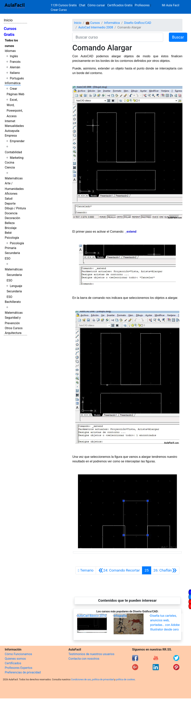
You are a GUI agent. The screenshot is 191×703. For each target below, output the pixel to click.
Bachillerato (13, 302)
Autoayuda (12, 131)
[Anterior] (119, 570)
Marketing (16, 158)
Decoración (12, 218)
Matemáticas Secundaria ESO (14, 275)
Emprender (17, 141)
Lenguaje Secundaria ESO (14, 291)
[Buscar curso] (117, 37)
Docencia (11, 213)
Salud (8, 198)
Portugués (17, 78)
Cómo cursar (96, 5)
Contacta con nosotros (83, 658)
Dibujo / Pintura (15, 208)
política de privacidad (103, 679)
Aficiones (11, 193)
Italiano (15, 73)
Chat (82, 5)
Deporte (10, 203)
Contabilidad (13, 152)
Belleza (9, 223)
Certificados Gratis (119, 5)
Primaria (10, 248)
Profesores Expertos (18, 668)
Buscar (178, 37)
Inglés (14, 56)
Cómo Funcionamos (18, 654)
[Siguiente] (165, 570)
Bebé (8, 233)
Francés (15, 62)
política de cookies (125, 679)
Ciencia (10, 167)
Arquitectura (13, 333)
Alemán (15, 67)
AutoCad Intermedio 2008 (95, 27)
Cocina (9, 162)
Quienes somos (15, 658)
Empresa (11, 135)
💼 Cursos (93, 23)
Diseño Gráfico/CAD (137, 23)
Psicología (12, 237)
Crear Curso (59, 10)
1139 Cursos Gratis (64, 5)
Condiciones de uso (81, 679)
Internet (10, 121)
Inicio (8, 20)
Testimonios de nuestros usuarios (91, 654)
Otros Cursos (13, 328)
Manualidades (14, 126)
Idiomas (10, 51)
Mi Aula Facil (170, 5)
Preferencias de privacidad (23, 672)
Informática (12, 83)
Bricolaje (11, 228)
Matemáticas (14, 178)
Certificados (13, 663)
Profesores (142, 5)
